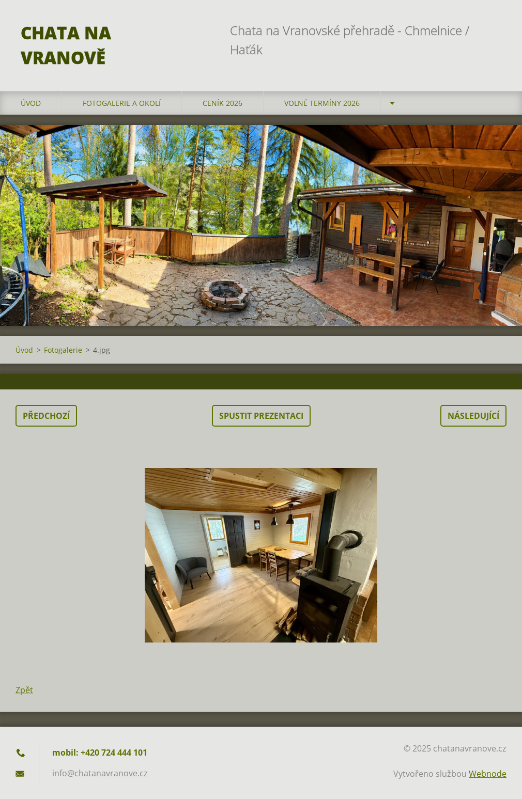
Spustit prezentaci (261, 415)
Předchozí (46, 415)
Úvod (31, 103)
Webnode (487, 773)
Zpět (24, 690)
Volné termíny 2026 (322, 103)
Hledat (495, 30)
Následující (473, 415)
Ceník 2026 (222, 103)
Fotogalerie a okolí (122, 103)
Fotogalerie (63, 350)
